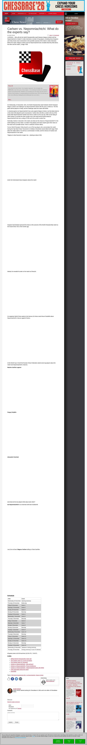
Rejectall (69, 741)
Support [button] (42, 13)
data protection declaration (20, 737)
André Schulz (17, 689)
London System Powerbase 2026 (71, 719)
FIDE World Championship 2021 (18, 675)
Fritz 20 (10, 86)
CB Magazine (33, 13)
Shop (6, 13)
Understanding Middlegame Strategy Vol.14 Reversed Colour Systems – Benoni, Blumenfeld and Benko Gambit (74, 684)
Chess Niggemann (50, 681)
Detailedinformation (58, 741)
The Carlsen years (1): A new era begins (21, 660)
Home (13, 13)
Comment (9, 710)
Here (34, 736)
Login (76, 13)
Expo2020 (13, 671)
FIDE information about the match (20, 669)
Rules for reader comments (13, 702)
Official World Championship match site (21, 658)
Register (19, 708)
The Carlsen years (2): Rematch (19, 662)
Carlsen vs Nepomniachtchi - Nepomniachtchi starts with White (27, 667)
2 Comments (56, 35)
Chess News (19, 22)
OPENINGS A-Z (22, 13)
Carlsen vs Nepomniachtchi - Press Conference (23, 666)
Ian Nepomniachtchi (30, 675)
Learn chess (52, 13)
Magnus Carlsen (39, 675)
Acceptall (80, 741)
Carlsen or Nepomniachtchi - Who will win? (22, 664)
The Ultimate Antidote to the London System (74, 703)
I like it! (50, 35)
